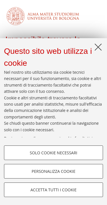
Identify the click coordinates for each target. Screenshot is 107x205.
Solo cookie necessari (53, 152)
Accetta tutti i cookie (53, 189)
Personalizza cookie (53, 171)
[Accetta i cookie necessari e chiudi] (98, 47)
